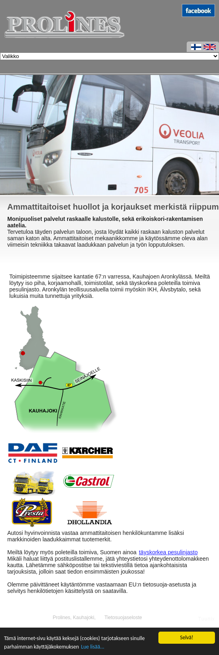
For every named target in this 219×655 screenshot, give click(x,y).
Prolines (61, 617)
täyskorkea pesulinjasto (168, 552)
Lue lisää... (93, 646)
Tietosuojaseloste (123, 617)
